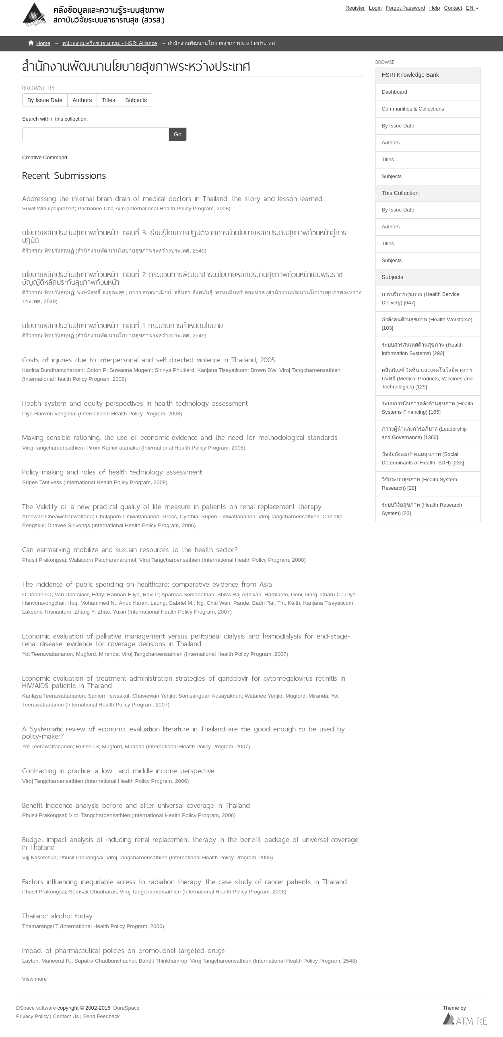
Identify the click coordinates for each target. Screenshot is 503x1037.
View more (34, 979)
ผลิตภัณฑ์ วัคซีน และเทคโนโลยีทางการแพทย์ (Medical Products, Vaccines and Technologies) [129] (427, 378)
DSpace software (36, 1008)
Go (177, 134)
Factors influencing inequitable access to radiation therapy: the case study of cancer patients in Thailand (184, 881)
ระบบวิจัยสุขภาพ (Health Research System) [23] (422, 509)
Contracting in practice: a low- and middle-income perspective (118, 770)
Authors (82, 100)
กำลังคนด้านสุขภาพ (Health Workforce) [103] (427, 323)
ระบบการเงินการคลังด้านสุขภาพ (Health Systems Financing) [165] (428, 407)
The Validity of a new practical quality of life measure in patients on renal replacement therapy (172, 506)
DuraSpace (126, 1008)
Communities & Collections (413, 109)
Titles (108, 100)
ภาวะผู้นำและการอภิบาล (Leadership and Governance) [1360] (424, 433)
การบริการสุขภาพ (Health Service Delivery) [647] (421, 298)
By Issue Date (44, 100)
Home (43, 43)
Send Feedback (101, 1016)
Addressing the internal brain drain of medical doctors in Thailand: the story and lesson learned (172, 198)
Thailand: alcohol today (57, 916)
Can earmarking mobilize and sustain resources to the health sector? (130, 549)
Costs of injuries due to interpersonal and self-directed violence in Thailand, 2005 (148, 359)
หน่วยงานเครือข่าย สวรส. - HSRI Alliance (109, 43)
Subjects (136, 100)
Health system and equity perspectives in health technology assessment (135, 403)
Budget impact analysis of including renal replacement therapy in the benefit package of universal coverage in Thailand (190, 843)
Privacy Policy (32, 1016)
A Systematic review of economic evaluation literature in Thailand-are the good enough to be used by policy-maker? (183, 733)
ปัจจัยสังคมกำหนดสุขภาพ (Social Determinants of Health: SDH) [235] (423, 458)
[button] (472, 8)
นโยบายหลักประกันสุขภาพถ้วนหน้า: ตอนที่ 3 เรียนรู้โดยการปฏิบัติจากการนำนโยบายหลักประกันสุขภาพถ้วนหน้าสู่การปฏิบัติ (184, 236)
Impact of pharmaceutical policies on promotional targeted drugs (123, 950)
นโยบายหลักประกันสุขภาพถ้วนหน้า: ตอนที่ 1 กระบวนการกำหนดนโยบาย (122, 325)
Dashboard (395, 92)
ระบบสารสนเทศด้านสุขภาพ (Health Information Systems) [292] (422, 349)
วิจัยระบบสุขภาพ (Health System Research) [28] (419, 483)
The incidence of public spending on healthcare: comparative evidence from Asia (147, 584)
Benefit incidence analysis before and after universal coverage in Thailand (136, 805)
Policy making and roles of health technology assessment (112, 472)
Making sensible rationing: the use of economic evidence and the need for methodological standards (180, 437)
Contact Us (66, 1016)
